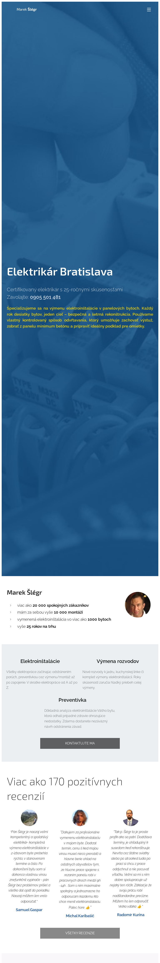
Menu (149, 9)
